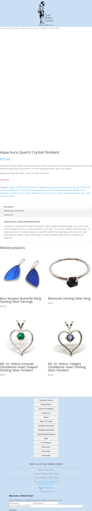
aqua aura (53, 187)
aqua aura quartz (65, 187)
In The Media (46, 443)
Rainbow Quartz (38, 193)
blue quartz (14, 190)
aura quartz (81, 187)
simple (53, 193)
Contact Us (46, 413)
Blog (46, 438)
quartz (20, 193)
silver (47, 193)
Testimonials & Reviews (46, 434)
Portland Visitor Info (46, 426)
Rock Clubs (46, 451)
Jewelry (8, 28)
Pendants (15, 28)
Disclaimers (46, 455)
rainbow (27, 193)
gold (43, 190)
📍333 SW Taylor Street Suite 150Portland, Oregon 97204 (46, 482)
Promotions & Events (46, 430)
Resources (46, 447)
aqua (46, 187)
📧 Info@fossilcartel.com (46, 491)
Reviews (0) (8, 215)
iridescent (50, 190)
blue (88, 187)
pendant (14, 193)
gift (39, 190)
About (46, 417)
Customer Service (46, 400)
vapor (83, 193)
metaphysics (5, 193)
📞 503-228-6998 (46, 488)
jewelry (58, 190)
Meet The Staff (46, 421)
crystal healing (31, 190)
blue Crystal (4, 190)
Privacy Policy (46, 404)
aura (74, 187)
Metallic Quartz (79, 190)
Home (2, 28)
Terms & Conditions (46, 409)
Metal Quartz (66, 190)
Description (9, 207)
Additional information (14, 211)
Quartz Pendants (27, 28)
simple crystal (62, 193)
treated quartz (74, 193)
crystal (22, 190)
